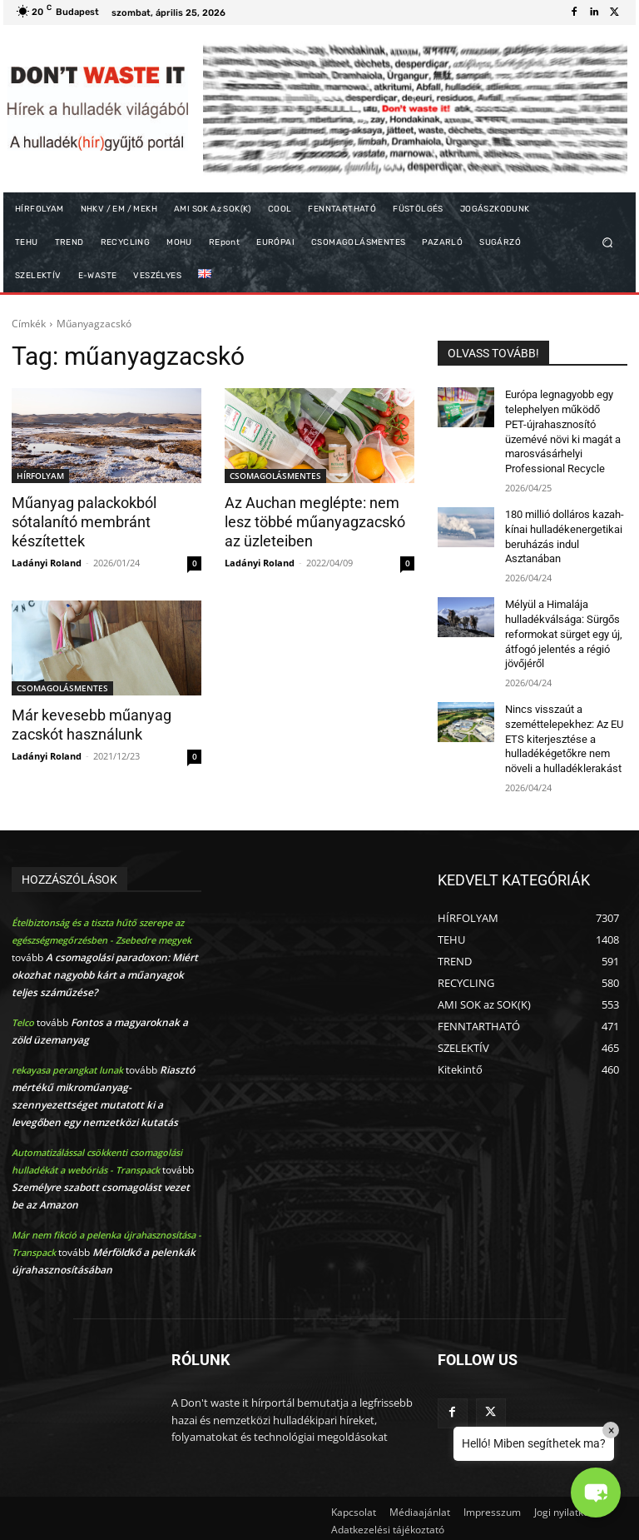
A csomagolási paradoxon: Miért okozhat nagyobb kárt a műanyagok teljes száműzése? (105, 969)
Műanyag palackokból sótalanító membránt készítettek (81, 521)
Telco (23, 1016)
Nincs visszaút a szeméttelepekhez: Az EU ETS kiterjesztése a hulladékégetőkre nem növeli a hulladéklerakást (561, 724)
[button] (608, 243)
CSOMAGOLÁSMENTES (275, 475)
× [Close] (611, 1430)
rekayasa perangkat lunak (67, 1064)
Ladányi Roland (47, 560)
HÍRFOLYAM (40, 475)
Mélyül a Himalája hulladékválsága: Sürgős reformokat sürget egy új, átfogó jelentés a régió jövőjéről (561, 623)
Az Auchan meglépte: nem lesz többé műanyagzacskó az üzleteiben (319, 521)
